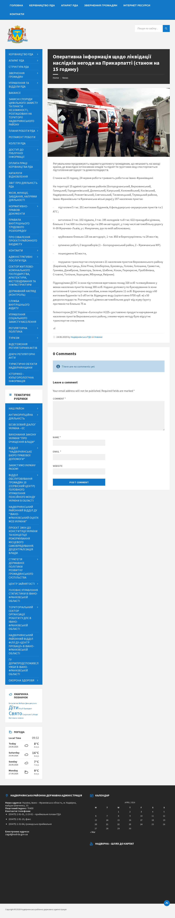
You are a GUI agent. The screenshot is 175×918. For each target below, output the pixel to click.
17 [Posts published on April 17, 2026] (141, 820)
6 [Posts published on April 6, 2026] (95, 816)
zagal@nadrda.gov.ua (16, 834)
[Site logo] (17, 42)
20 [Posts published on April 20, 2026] (96, 824)
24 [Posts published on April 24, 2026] (141, 824)
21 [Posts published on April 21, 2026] (107, 824)
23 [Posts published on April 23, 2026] (130, 824)
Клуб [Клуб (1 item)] (21, 708)
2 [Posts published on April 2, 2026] (130, 811)
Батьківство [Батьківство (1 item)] (13, 703)
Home (56, 77)
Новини (98, 337)
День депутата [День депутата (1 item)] (31, 703)
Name (57, 437)
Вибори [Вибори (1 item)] (22, 703)
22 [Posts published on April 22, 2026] (118, 824)
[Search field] (152, 28)
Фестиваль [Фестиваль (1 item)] (13, 718)
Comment (59, 398)
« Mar (92, 832)
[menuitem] (16, 5)
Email (57, 451)
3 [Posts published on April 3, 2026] (141, 811)
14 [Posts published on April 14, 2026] (107, 820)
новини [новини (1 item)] (21, 718)
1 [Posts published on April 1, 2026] (118, 811)
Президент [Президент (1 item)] (28, 708)
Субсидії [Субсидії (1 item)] (34, 714)
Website (57, 465)
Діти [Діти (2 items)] (13, 707)
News (65, 77)
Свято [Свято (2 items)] (15, 713)
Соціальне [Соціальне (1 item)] (27, 714)
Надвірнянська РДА (81, 337)
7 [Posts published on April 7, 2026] (107, 816)
